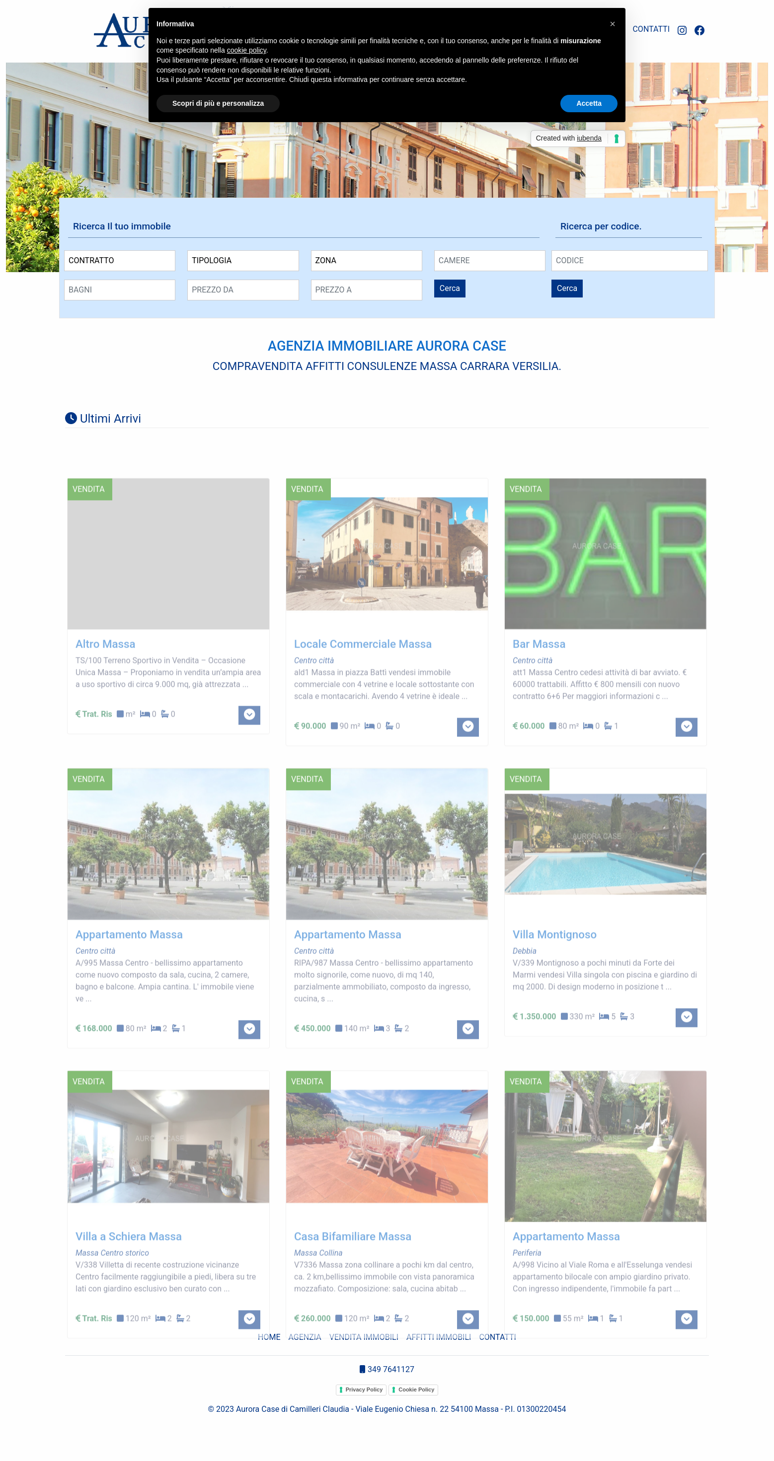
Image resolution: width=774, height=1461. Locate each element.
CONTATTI (651, 29)
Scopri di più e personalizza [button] (218, 103)
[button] (612, 24)
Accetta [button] (589, 103)
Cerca (450, 288)
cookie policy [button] (246, 50)
